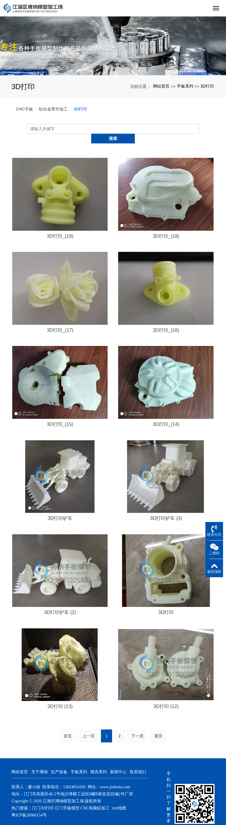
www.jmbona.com (115, 777)
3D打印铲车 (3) (166, 508)
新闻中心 (118, 762)
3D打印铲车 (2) (60, 602)
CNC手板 (24, 109)
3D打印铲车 (60, 508)
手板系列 (185, 86)
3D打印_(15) (60, 414)
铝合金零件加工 (53, 109)
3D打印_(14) (166, 414)
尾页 (158, 726)
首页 (68, 726)
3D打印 (207, 86)
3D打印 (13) (59, 696)
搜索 (199, 128)
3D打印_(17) (60, 320)
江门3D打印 (43, 798)
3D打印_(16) (166, 320)
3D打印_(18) (166, 226)
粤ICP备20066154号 (29, 805)
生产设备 (59, 762)
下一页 (137, 726)
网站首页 (161, 86)
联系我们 (138, 762)
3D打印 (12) (165, 696)
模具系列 (98, 762)
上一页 (88, 726)
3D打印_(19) (60, 226)
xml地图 (119, 798)
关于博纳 (39, 762)
